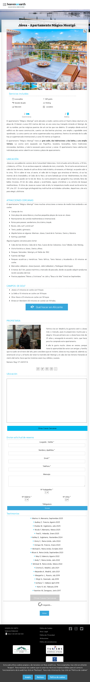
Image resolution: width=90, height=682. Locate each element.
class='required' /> (47, 492)
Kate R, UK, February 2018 (47, 587)
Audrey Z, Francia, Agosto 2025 (47, 522)
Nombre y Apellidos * (47, 450)
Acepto (28, 677)
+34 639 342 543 (17, 634)
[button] (85, 31)
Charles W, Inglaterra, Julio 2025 (47, 526)
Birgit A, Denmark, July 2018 (47, 579)
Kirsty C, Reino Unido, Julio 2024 (47, 541)
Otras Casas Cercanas (47, 428)
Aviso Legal (44, 632)
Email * (47, 458)
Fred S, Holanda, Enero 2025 (47, 533)
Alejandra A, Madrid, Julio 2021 (47, 571)
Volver (44, 613)
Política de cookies (57, 677)
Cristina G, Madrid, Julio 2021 (47, 568)
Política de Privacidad (47, 635)
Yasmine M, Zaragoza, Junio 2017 (47, 590)
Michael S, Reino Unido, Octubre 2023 (47, 549)
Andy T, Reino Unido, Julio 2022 (47, 560)
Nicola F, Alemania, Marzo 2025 (47, 530)
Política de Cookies (46, 628)
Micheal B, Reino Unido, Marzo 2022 (47, 564)
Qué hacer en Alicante (47, 307)
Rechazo (40, 677)
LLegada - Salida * (47, 442)
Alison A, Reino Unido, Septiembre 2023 (47, 553)
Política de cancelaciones (48, 642)
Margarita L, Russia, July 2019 (47, 575)
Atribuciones (44, 639)
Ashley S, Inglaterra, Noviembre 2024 (47, 537)
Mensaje (46, 474)
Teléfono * (47, 466)
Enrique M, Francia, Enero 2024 (47, 545)
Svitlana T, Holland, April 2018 (47, 583)
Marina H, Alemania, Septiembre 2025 (47, 518)
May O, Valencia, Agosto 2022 (47, 556)
